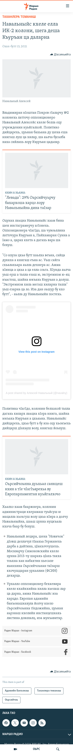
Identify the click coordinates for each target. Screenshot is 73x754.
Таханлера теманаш (19, 17)
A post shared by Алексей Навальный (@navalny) (36, 393)
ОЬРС (36, 749)
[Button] (60, 54)
